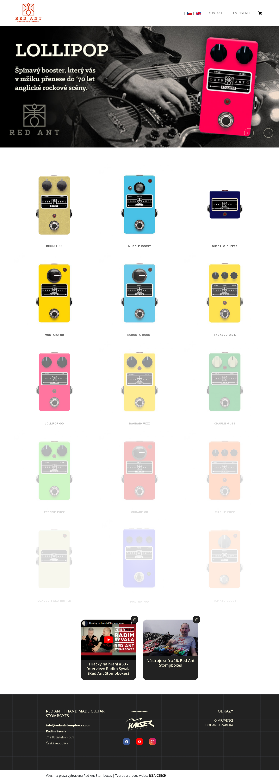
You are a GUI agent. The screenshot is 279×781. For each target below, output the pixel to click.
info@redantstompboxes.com (68, 725)
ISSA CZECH (157, 775)
